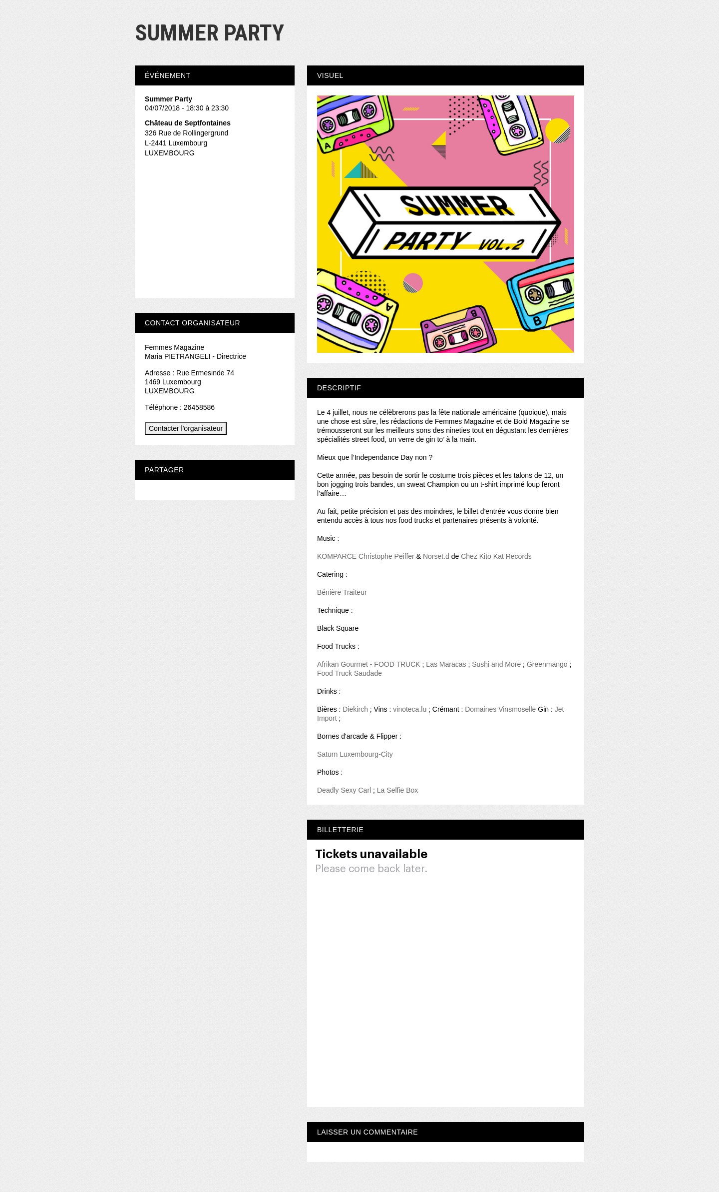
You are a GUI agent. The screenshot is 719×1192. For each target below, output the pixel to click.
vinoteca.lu (409, 709)
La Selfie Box (397, 790)
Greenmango (547, 664)
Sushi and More (496, 664)
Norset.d (436, 556)
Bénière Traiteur (342, 592)
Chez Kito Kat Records (496, 556)
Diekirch (355, 709)
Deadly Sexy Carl (344, 790)
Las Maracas (446, 664)
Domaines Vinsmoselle (500, 709)
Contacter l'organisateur (186, 428)
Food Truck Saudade (349, 673)
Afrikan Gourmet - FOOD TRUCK (368, 664)
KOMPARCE (337, 556)
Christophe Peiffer (386, 556)
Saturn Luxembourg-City (355, 754)
